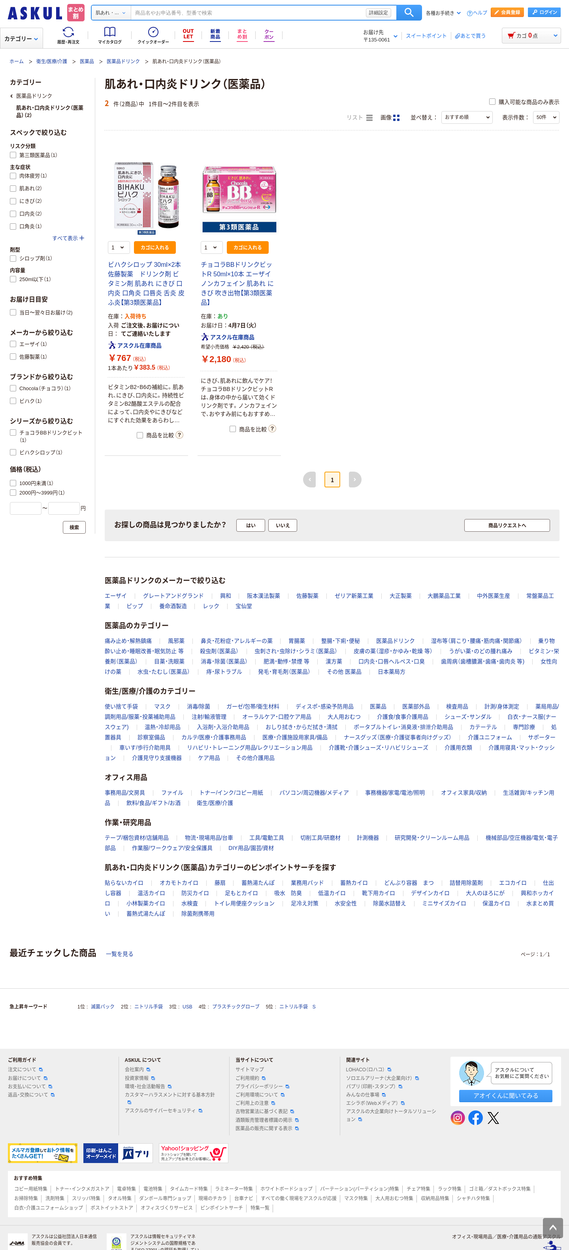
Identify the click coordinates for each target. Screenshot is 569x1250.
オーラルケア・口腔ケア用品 (276, 717)
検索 (409, 13)
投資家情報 (140, 1078)
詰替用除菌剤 (466, 883)
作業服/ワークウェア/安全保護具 (172, 848)
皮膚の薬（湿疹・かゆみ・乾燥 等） (393, 651)
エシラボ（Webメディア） (375, 1103)
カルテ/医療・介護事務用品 (214, 737)
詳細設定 (378, 12)
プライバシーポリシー (262, 1087)
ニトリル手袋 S (297, 1007)
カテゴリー (21, 39)
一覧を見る (120, 954)
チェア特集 (418, 1189)
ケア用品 (209, 758)
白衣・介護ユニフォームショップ (48, 1208)
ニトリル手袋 (148, 1007)
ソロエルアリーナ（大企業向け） (382, 1078)
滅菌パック (103, 1007)
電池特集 (152, 1189)
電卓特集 (126, 1189)
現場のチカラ (212, 1198)
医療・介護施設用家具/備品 (295, 737)
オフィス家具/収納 (464, 792)
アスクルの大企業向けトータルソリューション (391, 1115)
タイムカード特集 (189, 1189)
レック (211, 606)
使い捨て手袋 (121, 706)
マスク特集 (356, 1198)
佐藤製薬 (307, 596)
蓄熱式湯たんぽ (145, 913)
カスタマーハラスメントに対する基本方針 (170, 1098)
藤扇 (220, 883)
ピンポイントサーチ (221, 1208)
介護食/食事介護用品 (402, 717)
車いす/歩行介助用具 (145, 747)
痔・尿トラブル (224, 671)
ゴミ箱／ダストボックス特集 (500, 1189)
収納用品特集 (435, 1198)
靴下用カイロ (378, 893)
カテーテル (483, 727)
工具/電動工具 (266, 838)
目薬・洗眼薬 (169, 661)
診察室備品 (151, 737)
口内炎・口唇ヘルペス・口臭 (391, 661)
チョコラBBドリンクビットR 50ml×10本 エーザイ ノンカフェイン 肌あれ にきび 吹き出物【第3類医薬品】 (237, 283)
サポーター (542, 737)
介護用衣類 (458, 747)
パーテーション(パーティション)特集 (359, 1189)
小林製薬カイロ (145, 903)
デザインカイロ (430, 893)
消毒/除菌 (199, 706)
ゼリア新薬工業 (354, 596)
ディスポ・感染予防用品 (325, 706)
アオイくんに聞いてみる (506, 1095)
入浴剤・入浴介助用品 (223, 727)
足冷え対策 (304, 903)
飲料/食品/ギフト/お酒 (153, 803)
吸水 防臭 (288, 893)
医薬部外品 (416, 706)
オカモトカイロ (179, 883)
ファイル (172, 792)
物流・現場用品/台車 (209, 838)
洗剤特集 (54, 1198)
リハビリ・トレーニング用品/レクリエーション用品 (250, 747)
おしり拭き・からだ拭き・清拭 (301, 727)
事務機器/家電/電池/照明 (395, 792)
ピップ (134, 606)
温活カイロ (151, 893)
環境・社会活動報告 (148, 1087)
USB (187, 1007)
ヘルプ (480, 13)
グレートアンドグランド (173, 596)
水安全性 (346, 903)
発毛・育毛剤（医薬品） (284, 671)
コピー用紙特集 (30, 1189)
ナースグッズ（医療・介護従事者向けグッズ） (398, 737)
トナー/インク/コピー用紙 (231, 792)
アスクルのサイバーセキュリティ (163, 1111)
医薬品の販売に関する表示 (267, 1128)
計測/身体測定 (501, 706)
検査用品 (457, 706)
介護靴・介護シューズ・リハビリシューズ (378, 747)
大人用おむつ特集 (394, 1198)
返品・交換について (31, 1095)
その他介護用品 (255, 758)
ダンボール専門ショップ (165, 1198)
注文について (25, 1070)
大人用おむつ (344, 717)
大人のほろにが (485, 893)
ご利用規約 (251, 1078)
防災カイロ (195, 893)
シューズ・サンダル (468, 717)
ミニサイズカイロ (444, 903)
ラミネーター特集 (234, 1189)
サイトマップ (250, 1070)
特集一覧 (260, 1208)
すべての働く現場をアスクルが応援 (299, 1198)
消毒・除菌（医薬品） (224, 661)
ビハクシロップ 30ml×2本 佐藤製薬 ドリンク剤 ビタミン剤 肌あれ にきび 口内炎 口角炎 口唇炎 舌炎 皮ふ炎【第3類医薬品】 (146, 283)
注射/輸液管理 (209, 717)
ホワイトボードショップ (286, 1189)
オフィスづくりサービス (167, 1208)
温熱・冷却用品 (163, 727)
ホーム (16, 61)
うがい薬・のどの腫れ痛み (480, 651)
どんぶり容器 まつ (409, 883)
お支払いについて (30, 1087)
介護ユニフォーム (490, 737)
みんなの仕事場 (366, 1095)
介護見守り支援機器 (157, 758)
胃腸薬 (296, 641)
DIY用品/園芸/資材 (251, 848)
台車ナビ (243, 1198)
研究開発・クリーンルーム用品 (432, 838)
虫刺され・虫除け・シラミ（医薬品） (295, 651)
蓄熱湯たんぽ (258, 883)
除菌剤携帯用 (198, 913)
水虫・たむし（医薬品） (164, 671)
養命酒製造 (173, 606)
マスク (162, 706)
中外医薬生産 (493, 596)
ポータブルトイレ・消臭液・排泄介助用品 (403, 727)
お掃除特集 (26, 1198)
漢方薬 (334, 661)
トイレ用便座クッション (244, 903)
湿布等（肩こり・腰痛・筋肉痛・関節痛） (476, 641)
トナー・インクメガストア (82, 1189)
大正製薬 (401, 596)
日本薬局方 (391, 671)
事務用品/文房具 (125, 792)
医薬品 (87, 61)
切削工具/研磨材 (320, 838)
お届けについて (27, 1078)
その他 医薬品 (344, 671)
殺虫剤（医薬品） (219, 651)
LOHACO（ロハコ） (369, 1070)
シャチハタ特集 (473, 1198)
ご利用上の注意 (255, 1103)
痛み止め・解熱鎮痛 (128, 641)
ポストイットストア (111, 1208)
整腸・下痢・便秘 (340, 641)
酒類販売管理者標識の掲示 (267, 1120)
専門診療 (524, 727)
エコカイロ (513, 883)
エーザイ (116, 596)
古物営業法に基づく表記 (265, 1111)
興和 (225, 596)
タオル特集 (120, 1198)
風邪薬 (176, 641)
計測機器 (368, 838)
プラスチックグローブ (236, 1007)
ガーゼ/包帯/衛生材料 (252, 706)
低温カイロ (332, 893)
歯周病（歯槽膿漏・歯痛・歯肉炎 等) (483, 661)
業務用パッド (307, 883)
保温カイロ (496, 903)
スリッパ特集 (86, 1198)
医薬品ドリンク (123, 61)
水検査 (189, 903)
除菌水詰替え (389, 903)
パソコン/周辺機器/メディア (314, 792)
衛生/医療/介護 (52, 61)
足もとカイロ (241, 893)
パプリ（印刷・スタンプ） (374, 1087)
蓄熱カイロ (354, 883)
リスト (360, 118)
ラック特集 (450, 1189)
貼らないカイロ (124, 883)
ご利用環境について (260, 1095)
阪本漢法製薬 (263, 596)
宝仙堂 (244, 606)
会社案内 (137, 1070)
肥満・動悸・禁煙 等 (286, 661)
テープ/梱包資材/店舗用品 (137, 838)
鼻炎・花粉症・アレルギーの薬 (237, 641)
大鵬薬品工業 (444, 596)
